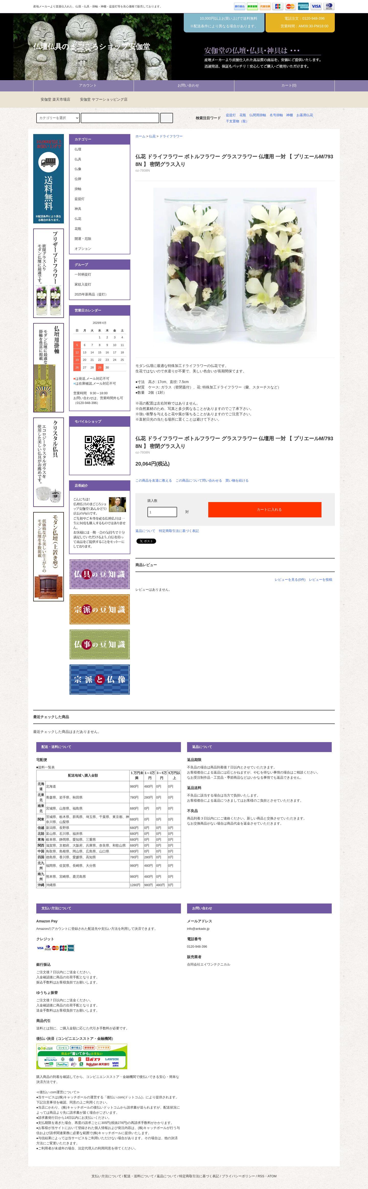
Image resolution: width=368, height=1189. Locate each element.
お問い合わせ (184, 85)
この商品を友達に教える (153, 480)
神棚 (289, 115)
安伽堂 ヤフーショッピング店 (101, 99)
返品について (145, 531)
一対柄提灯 (83, 274)
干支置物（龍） (237, 121)
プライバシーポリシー (238, 1176)
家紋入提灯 (83, 284)
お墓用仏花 (304, 115)
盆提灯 (231, 115)
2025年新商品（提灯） (91, 294)
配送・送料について (139, 1176)
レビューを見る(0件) (290, 579)
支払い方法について (106, 1176)
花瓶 (242, 115)
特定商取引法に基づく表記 (179, 531)
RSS (261, 1176)
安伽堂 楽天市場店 (52, 99)
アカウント (83, 85)
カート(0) (284, 85)
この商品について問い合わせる (199, 480)
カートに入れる (265, 509)
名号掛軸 (276, 115)
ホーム (140, 136)
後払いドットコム (107, 1107)
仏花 (152, 136)
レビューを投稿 (320, 579)
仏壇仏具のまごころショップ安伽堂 (91, 47)
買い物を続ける (237, 480)
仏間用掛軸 (257, 115)
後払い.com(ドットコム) (125, 1097)
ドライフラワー (171, 136)
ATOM (272, 1176)
